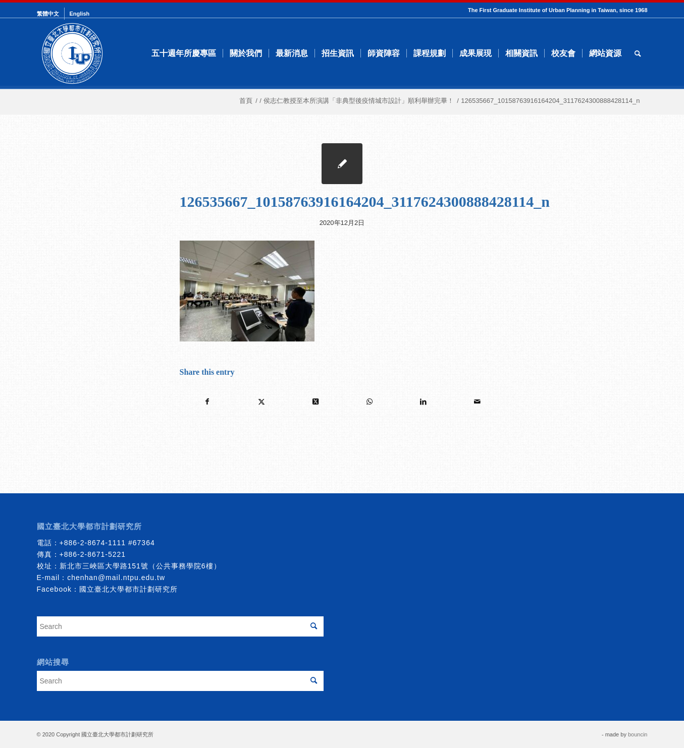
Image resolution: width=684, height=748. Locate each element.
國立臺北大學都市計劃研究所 (128, 589)
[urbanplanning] (72, 53)
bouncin (638, 734)
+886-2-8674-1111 (93, 543)
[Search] (638, 53)
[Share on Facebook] (207, 401)
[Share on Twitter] (261, 401)
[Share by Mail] (477, 401)
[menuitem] (51, 14)
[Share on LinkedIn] (423, 401)
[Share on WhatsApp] (369, 401)
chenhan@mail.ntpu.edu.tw (116, 577)
